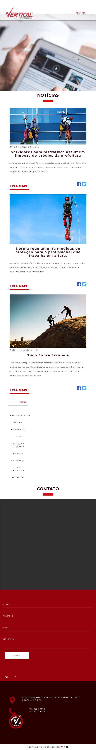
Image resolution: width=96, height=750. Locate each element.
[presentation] (28, 667)
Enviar (17, 655)
